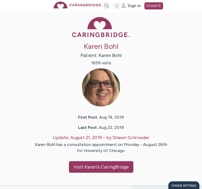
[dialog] (183, 185)
